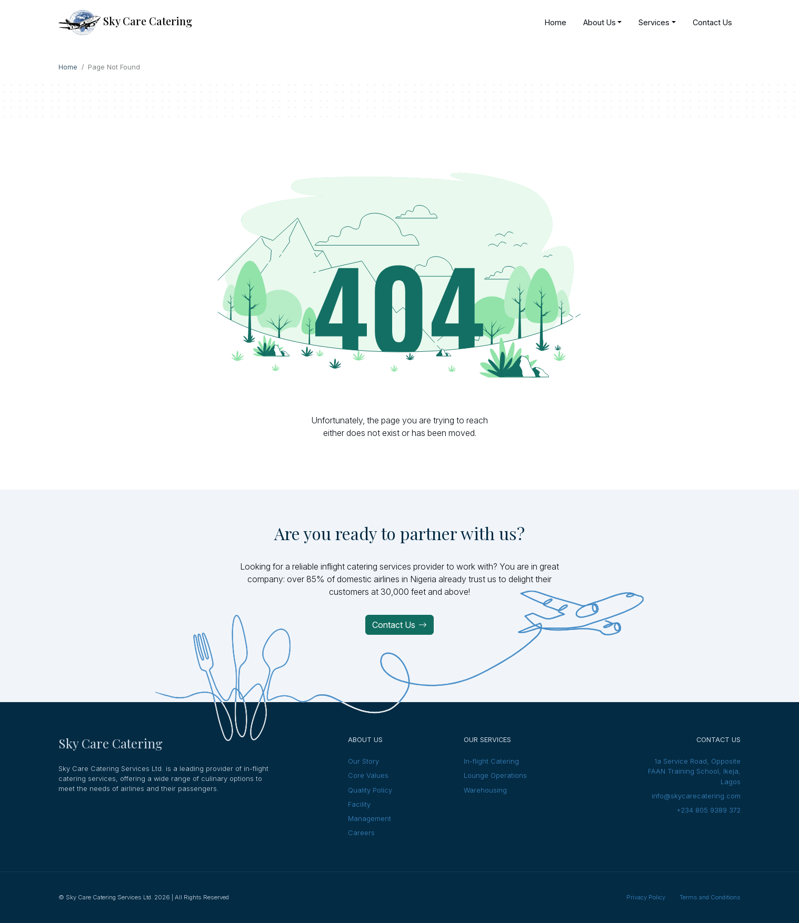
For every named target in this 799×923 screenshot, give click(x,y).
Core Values (368, 775)
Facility (359, 804)
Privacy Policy (645, 897)
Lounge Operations (495, 775)
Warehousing (485, 790)
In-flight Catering (491, 761)
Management (369, 819)
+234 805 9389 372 (708, 810)
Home (67, 67)
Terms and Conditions (710, 897)
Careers (361, 833)
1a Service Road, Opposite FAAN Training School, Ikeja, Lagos (694, 771)
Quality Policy (370, 790)
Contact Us (399, 625)
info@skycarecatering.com (696, 796)
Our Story (363, 761)
